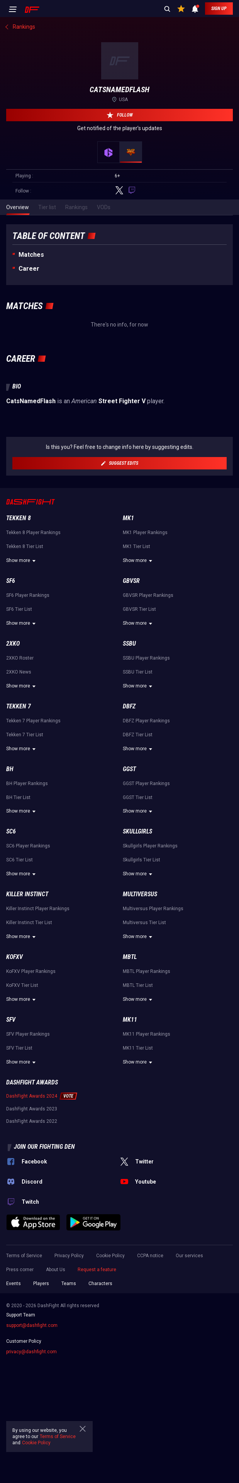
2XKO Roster (20, 658)
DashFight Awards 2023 (31, 1109)
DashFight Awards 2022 (31, 1121)
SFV (10, 1019)
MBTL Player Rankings (146, 971)
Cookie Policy (110, 1255)
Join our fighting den (44, 1146)
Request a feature (97, 1269)
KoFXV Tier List (22, 985)
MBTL (130, 957)
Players (41, 1283)
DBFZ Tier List (138, 734)
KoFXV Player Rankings (31, 971)
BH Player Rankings (27, 783)
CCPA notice (150, 1255)
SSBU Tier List (138, 672)
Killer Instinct (27, 894)
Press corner (20, 1269)
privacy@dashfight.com (31, 1351)
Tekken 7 (18, 706)
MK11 (130, 1019)
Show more (22, 561)
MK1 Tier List (136, 546)
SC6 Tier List (19, 860)
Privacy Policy (69, 1255)
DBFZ (129, 706)
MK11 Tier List (138, 1048)
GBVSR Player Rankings (148, 595)
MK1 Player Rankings (145, 532)
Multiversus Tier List (144, 922)
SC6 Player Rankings (28, 846)
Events (13, 1283)
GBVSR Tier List (139, 609)
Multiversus (140, 894)
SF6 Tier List (19, 609)
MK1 (128, 518)
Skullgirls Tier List (141, 860)
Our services (189, 1255)
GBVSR (131, 580)
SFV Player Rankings (28, 1034)
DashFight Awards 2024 (31, 1096)
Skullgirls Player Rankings (150, 846)
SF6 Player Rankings (27, 595)
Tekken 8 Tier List (24, 546)
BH (10, 769)
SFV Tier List (19, 1048)
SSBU (129, 643)
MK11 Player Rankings (146, 1034)
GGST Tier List (138, 797)
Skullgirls (137, 831)
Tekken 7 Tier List (24, 734)
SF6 (10, 580)
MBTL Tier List (138, 985)
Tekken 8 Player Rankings (33, 532)
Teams (68, 1283)
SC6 (11, 831)
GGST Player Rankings (146, 783)
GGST (129, 769)
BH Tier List (18, 797)
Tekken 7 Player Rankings (33, 720)
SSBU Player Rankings (146, 658)
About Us (55, 1269)
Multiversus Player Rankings (153, 908)
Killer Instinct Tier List (29, 922)
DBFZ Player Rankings (146, 720)
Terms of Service (24, 1255)
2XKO (13, 643)
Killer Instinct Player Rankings (37, 908)
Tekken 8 (18, 518)
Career (29, 268)
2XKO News (18, 672)
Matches (31, 254)
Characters (100, 1283)
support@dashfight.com (32, 1325)
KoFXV (14, 957)
